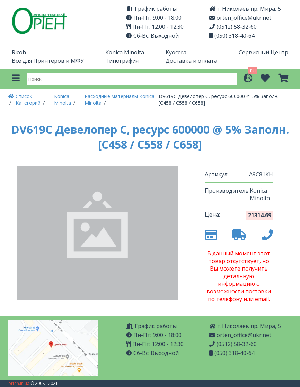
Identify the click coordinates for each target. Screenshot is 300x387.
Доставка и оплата (191, 60)
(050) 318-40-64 (232, 35)
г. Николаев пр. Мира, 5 (245, 8)
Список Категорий (29, 99)
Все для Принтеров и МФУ (48, 60)
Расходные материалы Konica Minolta (120, 99)
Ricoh (19, 52)
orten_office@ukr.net (240, 17)
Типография (122, 60)
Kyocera (176, 52)
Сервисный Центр (263, 52)
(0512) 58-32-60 (233, 26)
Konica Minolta (124, 52)
